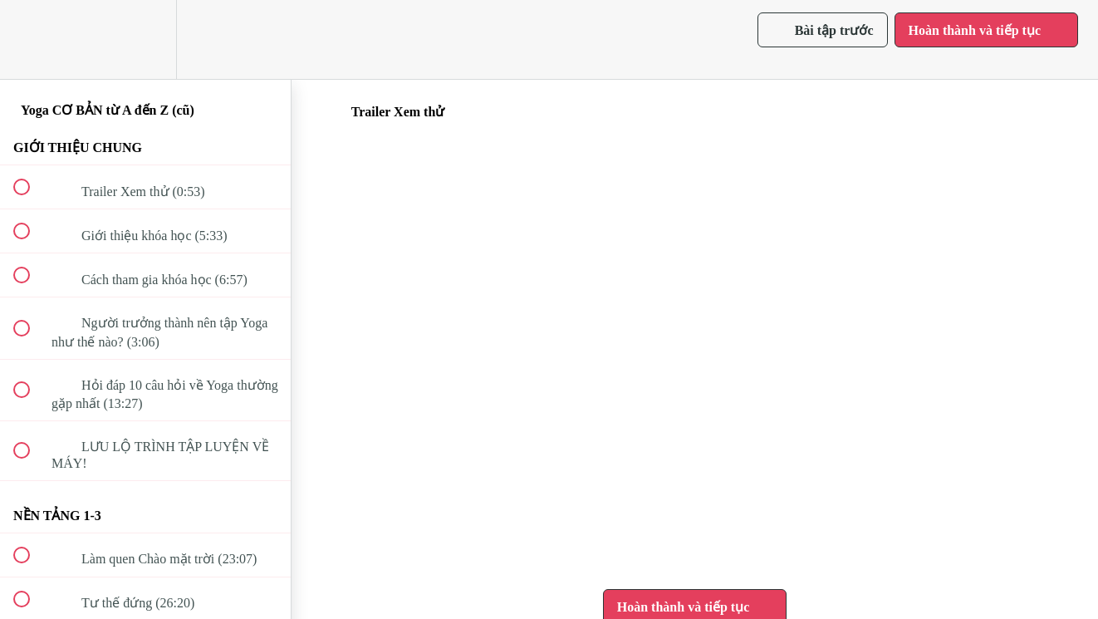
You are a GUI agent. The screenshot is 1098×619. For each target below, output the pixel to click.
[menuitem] (145, 39)
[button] (30, 39)
